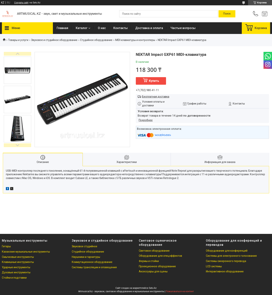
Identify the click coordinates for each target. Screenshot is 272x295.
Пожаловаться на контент (180, 291)
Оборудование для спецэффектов (160, 255)
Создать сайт (21, 2)
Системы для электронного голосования (231, 255)
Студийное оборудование (96, 39)
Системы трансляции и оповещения (94, 267)
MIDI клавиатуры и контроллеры (135, 39)
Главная (62, 28)
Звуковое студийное (84, 246)
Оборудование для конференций (226, 250)
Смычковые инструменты (18, 256)
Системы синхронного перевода (226, 261)
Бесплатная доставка (155, 96)
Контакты (120, 28)
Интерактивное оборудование (225, 271)
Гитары (6, 246)
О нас (102, 28)
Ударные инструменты (16, 267)
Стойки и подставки (14, 277)
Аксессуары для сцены (153, 271)
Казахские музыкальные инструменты (26, 251)
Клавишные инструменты (18, 262)
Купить (154, 81)
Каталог (81, 28)
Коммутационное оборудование (92, 262)
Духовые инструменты (16, 272)
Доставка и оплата (149, 28)
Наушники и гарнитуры (86, 256)
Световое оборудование (154, 250)
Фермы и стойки (149, 261)
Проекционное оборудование (157, 266)
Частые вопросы (183, 28)
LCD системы (214, 266)
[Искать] (227, 13)
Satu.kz (153, 288)
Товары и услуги (18, 39)
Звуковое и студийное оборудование (54, 39)
